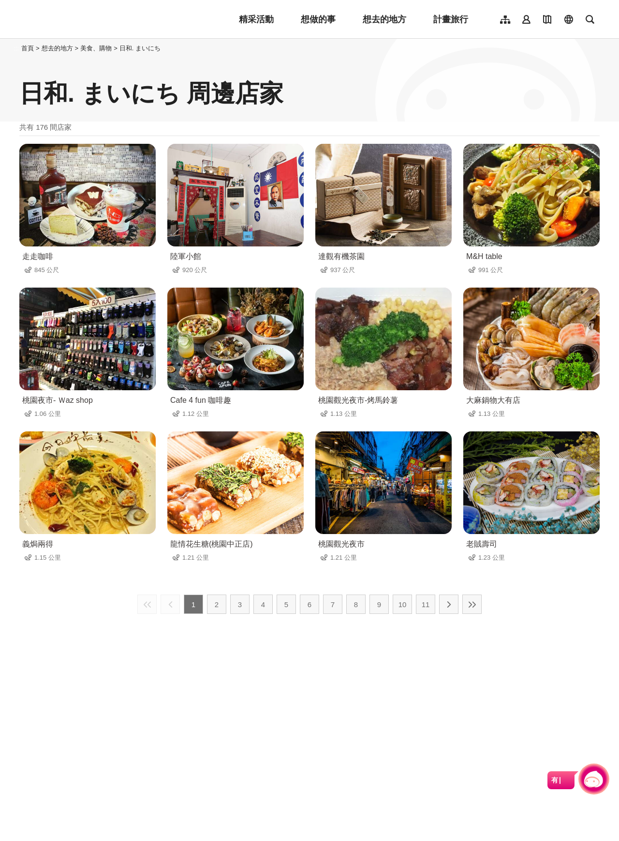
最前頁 (147, 604)
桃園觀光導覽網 (83, 19)
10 (402, 604)
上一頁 (170, 604)
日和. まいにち (140, 48)
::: (16, 48)
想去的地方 (384, 19)
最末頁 (472, 604)
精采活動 (256, 19)
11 (426, 604)
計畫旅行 (450, 19)
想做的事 (318, 19)
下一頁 (448, 604)
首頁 (27, 48)
